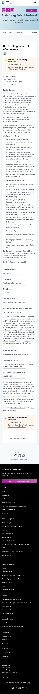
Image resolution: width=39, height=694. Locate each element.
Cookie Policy (6, 670)
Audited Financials (8, 510)
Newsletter (6, 656)
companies (19, 33)
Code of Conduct (7, 675)
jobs (10, 33)
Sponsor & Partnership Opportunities (13, 575)
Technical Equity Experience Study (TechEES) (16, 603)
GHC (4, 559)
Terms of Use (6, 668)
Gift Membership (8, 590)
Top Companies (7, 613)
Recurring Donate (7, 572)
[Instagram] (4, 10)
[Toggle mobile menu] (35, 2)
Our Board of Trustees (8, 502)
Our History (5, 495)
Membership (7, 537)
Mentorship (6, 523)
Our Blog (5, 640)
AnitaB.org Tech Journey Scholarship (14, 627)
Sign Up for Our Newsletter (19, 481)
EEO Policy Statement (17, 408)
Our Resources (7, 636)
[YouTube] (19, 688)
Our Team (4, 499)
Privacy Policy (6, 665)
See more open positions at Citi (19, 438)
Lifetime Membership (8, 541)
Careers (5, 513)
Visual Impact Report (8, 610)
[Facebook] (8, 10)
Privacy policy (14, 459)
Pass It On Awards (8, 623)
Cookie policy (23, 459)
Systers (5, 586)
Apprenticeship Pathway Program (12, 526)
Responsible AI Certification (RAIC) (12, 551)
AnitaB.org (26, 683)
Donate (4, 568)
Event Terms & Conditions (9, 672)
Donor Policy (5, 677)
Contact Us (6, 653)
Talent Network (7, 534)
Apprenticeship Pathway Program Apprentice (15, 544)
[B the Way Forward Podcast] (26, 688)
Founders (4, 530)
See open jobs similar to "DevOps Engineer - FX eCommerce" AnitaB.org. (21, 68)
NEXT (3, 548)
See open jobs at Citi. (14, 64)
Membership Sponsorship (11, 579)
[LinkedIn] (12, 10)
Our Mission (5, 492)
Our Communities (7, 582)
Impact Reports (7, 606)
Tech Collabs (7, 555)
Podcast (5, 643)
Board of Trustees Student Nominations (15, 506)
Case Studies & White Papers (12, 599)
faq (31, 10)
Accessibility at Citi (14, 403)
